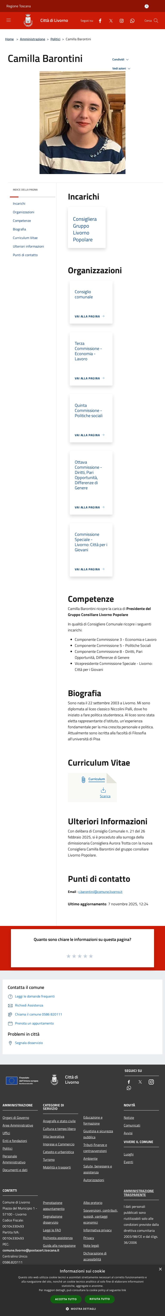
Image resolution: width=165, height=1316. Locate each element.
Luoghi (129, 1154)
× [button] (160, 1269)
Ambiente (90, 1158)
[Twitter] (109, 20)
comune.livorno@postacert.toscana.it (31, 1250)
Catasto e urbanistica (58, 1151)
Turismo (49, 1159)
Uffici (6, 1133)
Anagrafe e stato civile (59, 1121)
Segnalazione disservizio (52, 1219)
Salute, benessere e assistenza (97, 1169)
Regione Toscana (18, 6)
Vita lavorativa (53, 1136)
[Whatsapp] (130, 20)
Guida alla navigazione (59, 1245)
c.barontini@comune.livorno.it (100, 891)
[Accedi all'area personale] (147, 6)
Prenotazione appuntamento (53, 1205)
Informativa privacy (97, 1230)
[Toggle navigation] (8, 20)
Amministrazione (32, 39)
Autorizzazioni (93, 1179)
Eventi (128, 1161)
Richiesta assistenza (58, 1237)
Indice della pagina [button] (25, 190)
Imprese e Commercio (58, 1144)
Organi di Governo (16, 1117)
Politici (55, 39)
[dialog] (82, 1290)
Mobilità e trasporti (57, 1167)
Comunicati (132, 1125)
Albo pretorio (92, 1202)
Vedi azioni (122, 68)
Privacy (88, 1237)
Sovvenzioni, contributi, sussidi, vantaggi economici (100, 1216)
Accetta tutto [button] (66, 1299)
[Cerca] (156, 20)
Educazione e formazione (92, 1120)
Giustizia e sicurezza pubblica (98, 1134)
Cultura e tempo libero (59, 1128)
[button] (82, 1309)
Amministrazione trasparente (139, 1192)
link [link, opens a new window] (124, 1290)
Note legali (91, 1245)
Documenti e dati (15, 1169)
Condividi (121, 59)
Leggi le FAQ (52, 1230)
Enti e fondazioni (15, 1140)
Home (9, 39)
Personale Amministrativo (14, 1159)
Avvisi (128, 1133)
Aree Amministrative (18, 1125)
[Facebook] (98, 20)
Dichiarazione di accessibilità (95, 1256)
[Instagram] (120, 20)
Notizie (129, 1117)
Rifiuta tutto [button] (100, 1299)
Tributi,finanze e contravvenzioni (95, 1147)
